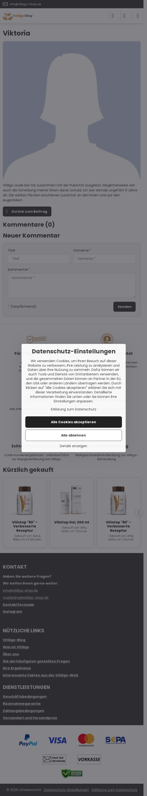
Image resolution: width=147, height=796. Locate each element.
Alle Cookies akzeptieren (73, 422)
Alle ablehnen (73, 435)
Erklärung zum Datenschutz (73, 409)
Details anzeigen (73, 446)
